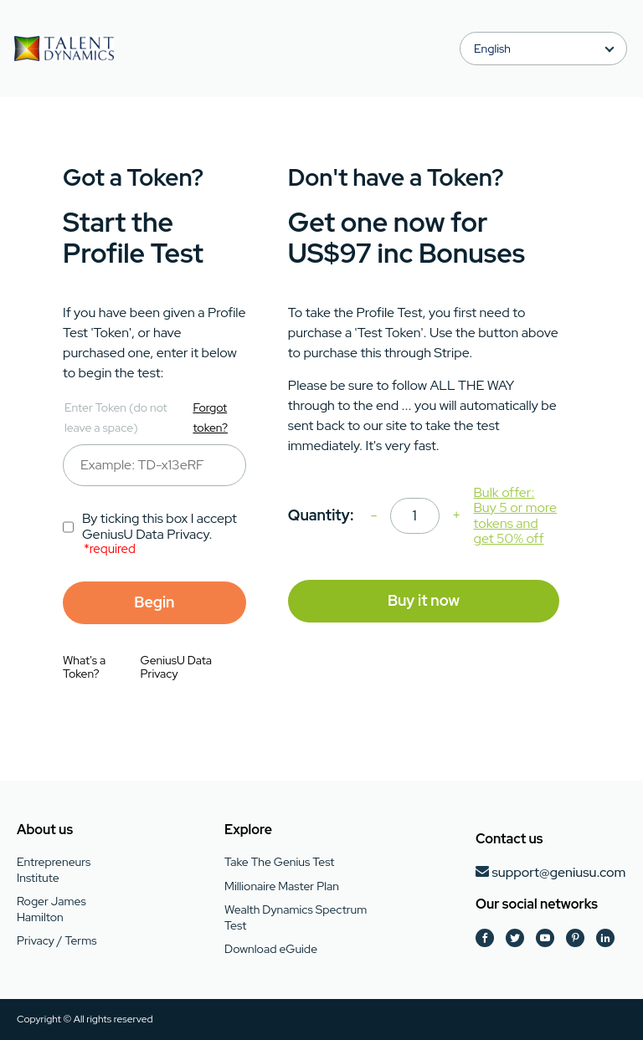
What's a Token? (84, 667)
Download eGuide (270, 948)
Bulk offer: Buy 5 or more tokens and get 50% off (515, 516)
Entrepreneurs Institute (53, 869)
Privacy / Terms (56, 940)
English (492, 48)
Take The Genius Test (279, 861)
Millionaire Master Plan (281, 886)
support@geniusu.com (558, 872)
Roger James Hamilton (51, 909)
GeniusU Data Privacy (177, 666)
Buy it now (424, 600)
